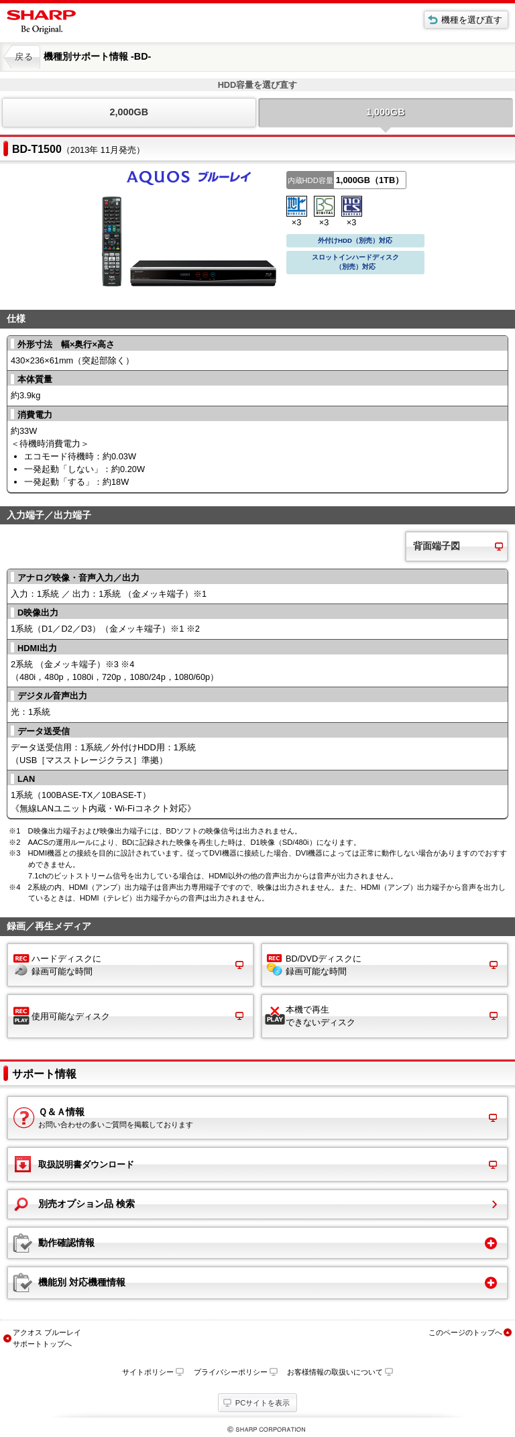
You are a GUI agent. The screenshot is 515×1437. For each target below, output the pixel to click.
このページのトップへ (465, 1332)
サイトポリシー (148, 1372)
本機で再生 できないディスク (320, 1015)
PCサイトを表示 (262, 1403)
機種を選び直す (471, 20)
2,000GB (128, 112)
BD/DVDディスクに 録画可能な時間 (323, 965)
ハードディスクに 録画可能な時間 (66, 965)
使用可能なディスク (71, 1016)
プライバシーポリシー (231, 1372)
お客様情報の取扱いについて (335, 1372)
